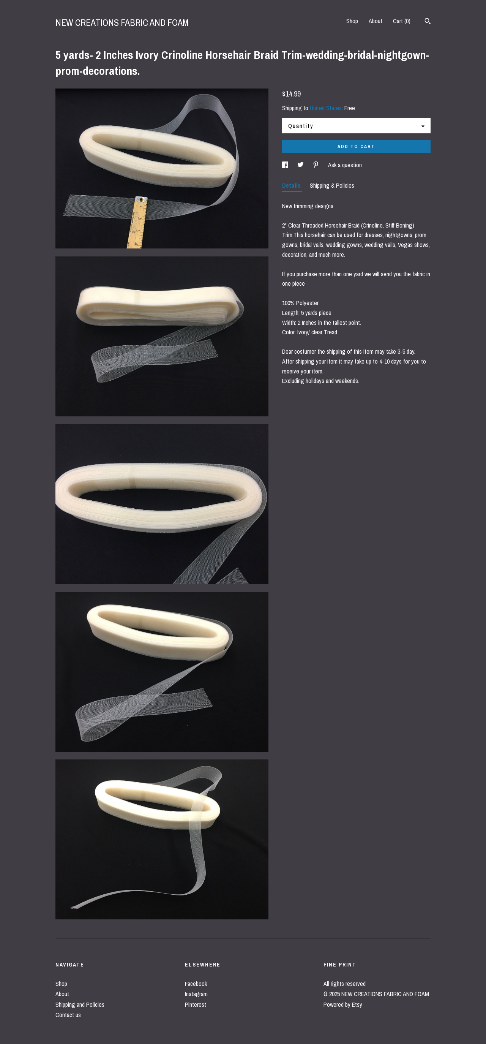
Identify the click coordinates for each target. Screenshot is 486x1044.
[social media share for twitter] (301, 165)
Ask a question (345, 165)
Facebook (196, 983)
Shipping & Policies (332, 185)
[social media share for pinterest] (316, 165)
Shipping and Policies (79, 1004)
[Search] (428, 22)
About (375, 21)
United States (326, 108)
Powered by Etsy (342, 1004)
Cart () (401, 21)
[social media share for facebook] (286, 165)
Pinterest (195, 1004)
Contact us (68, 1015)
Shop (352, 21)
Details (292, 185)
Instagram (196, 994)
